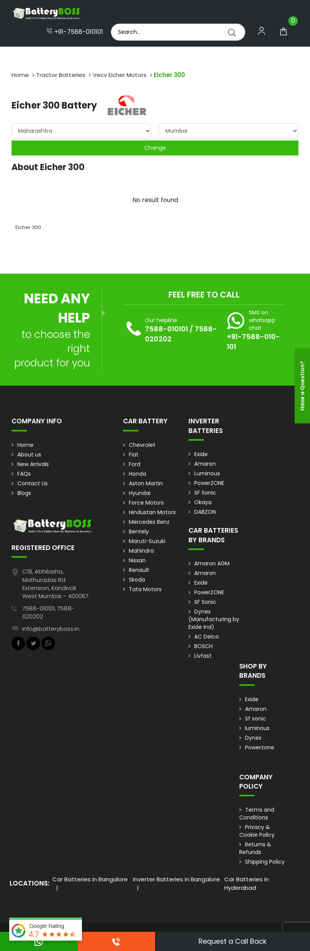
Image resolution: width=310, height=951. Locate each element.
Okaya (203, 502)
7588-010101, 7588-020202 (48, 612)
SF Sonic (205, 492)
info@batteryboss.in (50, 629)
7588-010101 (166, 329)
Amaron (205, 464)
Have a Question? (302, 386)
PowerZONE (209, 483)
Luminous (207, 473)
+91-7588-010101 (75, 32)
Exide (201, 454)
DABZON (205, 512)
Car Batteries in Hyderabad (246, 883)
